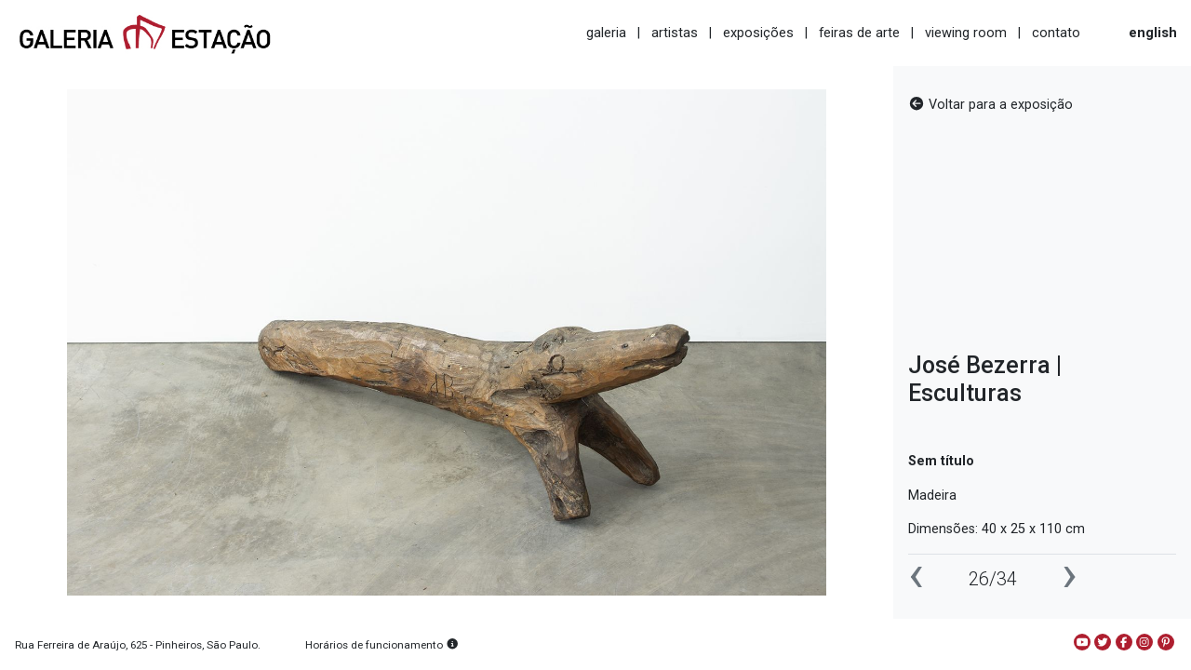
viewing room (966, 32)
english (1153, 32)
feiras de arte (859, 32)
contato (1056, 32)
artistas (674, 32)
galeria (606, 32)
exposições (758, 32)
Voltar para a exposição (990, 105)
